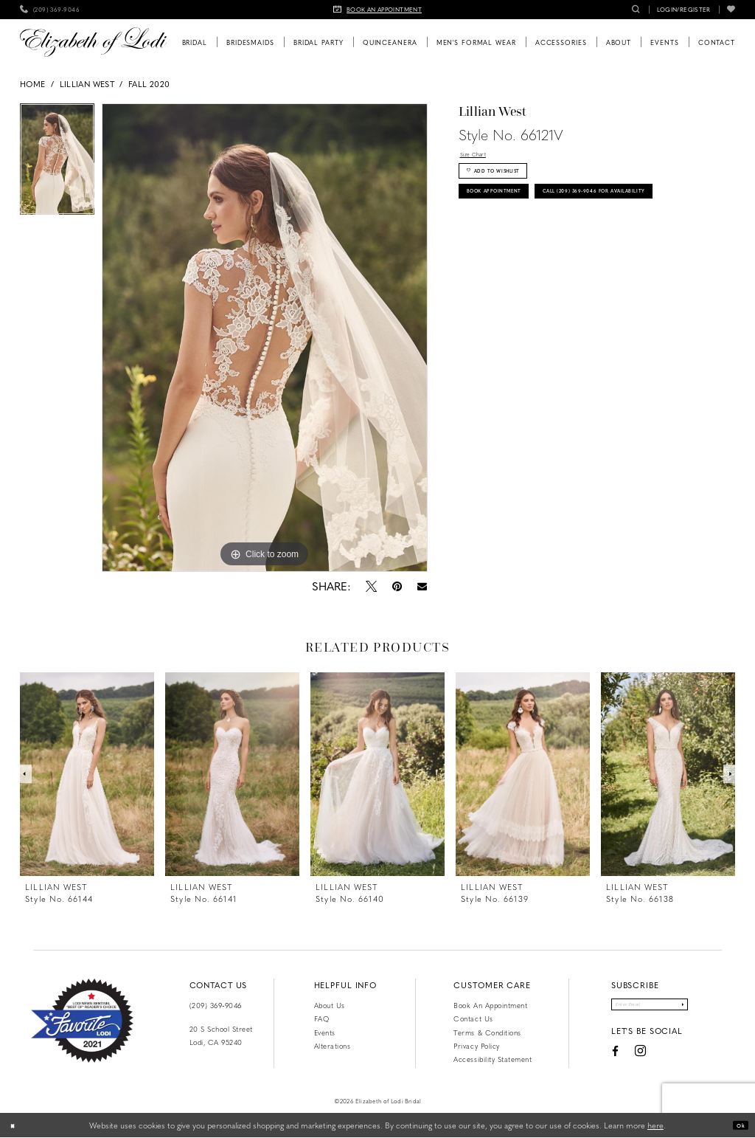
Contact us (473, 1018)
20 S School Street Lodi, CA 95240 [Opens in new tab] (221, 1035)
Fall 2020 (149, 83)
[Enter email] (649, 1008)
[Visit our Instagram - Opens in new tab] (619, 1058)
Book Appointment (512, 212)
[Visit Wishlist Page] (731, 9)
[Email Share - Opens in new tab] (421, 586)
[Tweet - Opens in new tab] (371, 586)
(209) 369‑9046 (215, 1005)
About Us (329, 1005)
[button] (684, 9)
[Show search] (636, 9)
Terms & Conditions (487, 1032)
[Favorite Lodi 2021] (82, 1021)
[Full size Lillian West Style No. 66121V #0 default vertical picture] (264, 338)
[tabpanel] (57, 163)
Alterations (332, 1046)
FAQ (322, 1018)
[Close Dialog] (16, 1125)
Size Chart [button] (480, 157)
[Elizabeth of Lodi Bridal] (93, 42)
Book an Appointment (490, 1005)
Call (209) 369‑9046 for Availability (550, 243)
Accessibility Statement (492, 1059)
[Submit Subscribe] (702, 1008)
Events (324, 1032)
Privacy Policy (476, 1046)
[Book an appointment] (377, 9)
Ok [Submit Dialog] (737, 1125)
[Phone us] (50, 9)
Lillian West (87, 83)
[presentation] (87, 774)
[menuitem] (50, 9)
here (655, 1125)
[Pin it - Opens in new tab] (397, 586)
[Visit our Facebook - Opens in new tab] (593, 1058)
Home (32, 83)
